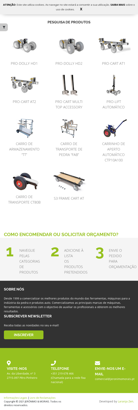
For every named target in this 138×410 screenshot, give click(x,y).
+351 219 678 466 (62, 373)
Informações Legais (15, 397)
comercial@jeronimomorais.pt (114, 379)
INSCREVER (23, 335)
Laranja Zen (125, 401)
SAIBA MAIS (118, 4)
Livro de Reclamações (43, 397)
